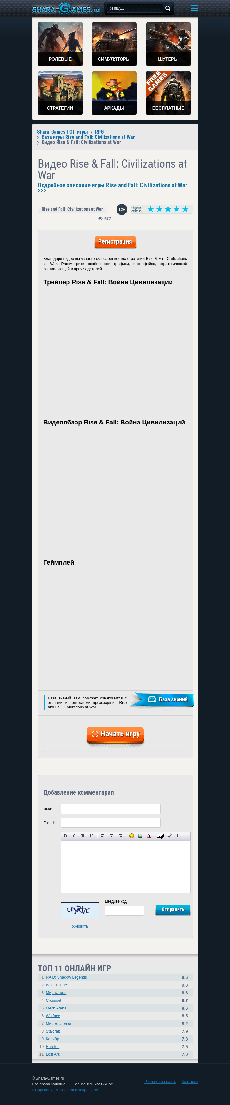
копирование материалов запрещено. (65, 1090)
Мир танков (56, 993)
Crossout (53, 1000)
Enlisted (53, 1046)
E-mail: (49, 823)
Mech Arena (56, 1008)
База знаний (173, 699)
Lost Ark (53, 1054)
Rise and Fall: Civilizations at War (72, 209)
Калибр (52, 1039)
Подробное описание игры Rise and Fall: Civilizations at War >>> (112, 188)
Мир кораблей (58, 1023)
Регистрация (115, 241)
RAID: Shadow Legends (66, 977)
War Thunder (57, 985)
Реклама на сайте (160, 1081)
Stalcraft (53, 1031)
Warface (53, 1016)
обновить (80, 926)
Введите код (116, 901)
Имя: (48, 809)
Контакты (190, 1081)
